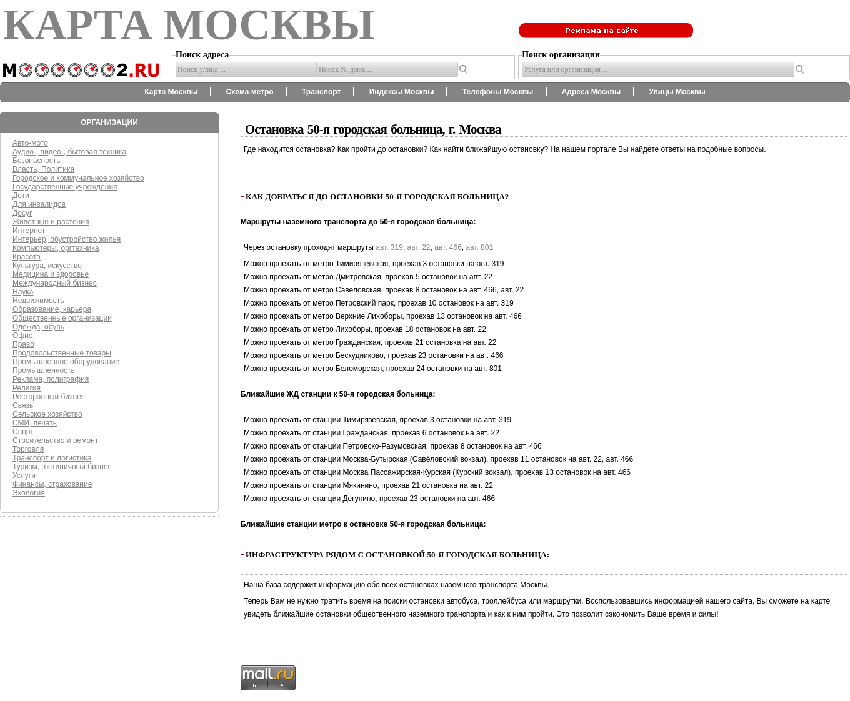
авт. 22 (419, 247)
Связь (22, 405)
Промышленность (43, 370)
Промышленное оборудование (65, 361)
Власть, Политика (43, 169)
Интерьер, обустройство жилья (66, 239)
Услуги (24, 475)
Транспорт (321, 91)
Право (23, 344)
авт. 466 (448, 247)
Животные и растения (50, 221)
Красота (26, 256)
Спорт (23, 431)
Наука (22, 291)
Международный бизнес (54, 283)
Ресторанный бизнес (48, 396)
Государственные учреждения (65, 186)
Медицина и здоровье (50, 274)
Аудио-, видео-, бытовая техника (69, 151)
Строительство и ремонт (55, 440)
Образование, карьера (51, 309)
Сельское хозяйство (47, 414)
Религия (26, 388)
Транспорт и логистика (51, 458)
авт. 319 (389, 247)
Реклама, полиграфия (50, 379)
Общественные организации (62, 318)
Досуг (22, 213)
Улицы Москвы (677, 91)
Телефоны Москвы (498, 91)
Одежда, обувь (38, 326)
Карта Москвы (171, 91)
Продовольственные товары (61, 353)
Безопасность (36, 160)
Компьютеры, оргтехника (55, 248)
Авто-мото (30, 143)
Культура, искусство (47, 265)
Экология (28, 493)
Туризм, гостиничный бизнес (62, 466)
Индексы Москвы (401, 91)
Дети (20, 195)
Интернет (28, 230)
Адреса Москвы (591, 91)
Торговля (28, 449)
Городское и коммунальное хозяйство (78, 178)
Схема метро (249, 91)
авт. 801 (480, 247)
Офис (22, 335)
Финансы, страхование (52, 484)
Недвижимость (38, 300)
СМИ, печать (34, 423)
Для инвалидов (39, 204)
